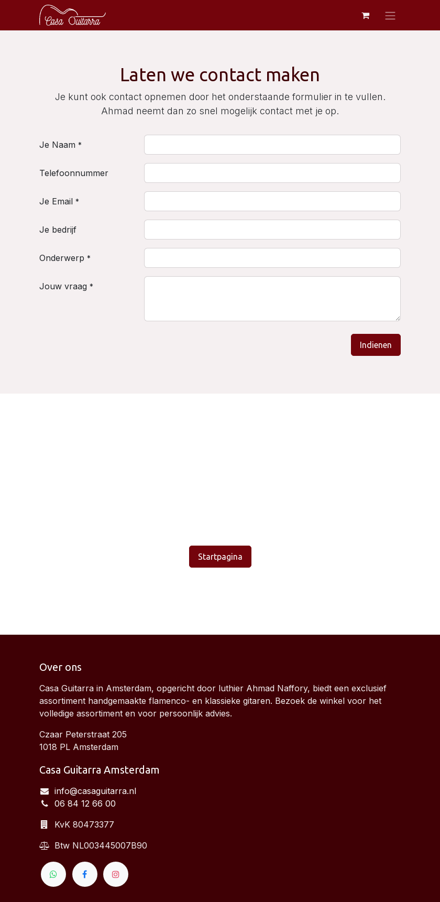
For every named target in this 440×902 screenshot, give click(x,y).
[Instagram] (115, 874)
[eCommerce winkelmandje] (365, 15)
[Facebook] (84, 874)
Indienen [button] (376, 345)
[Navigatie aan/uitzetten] (390, 15)
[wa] (53, 874)
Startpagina (220, 556)
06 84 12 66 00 (85, 803)
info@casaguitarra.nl (95, 791)
